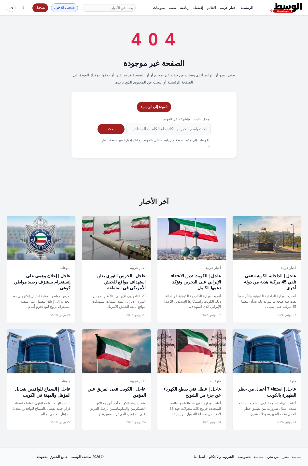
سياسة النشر (292, 457)
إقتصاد (198, 7)
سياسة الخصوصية (250, 457)
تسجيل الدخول (64, 7)
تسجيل (40, 7)
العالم (211, 7)
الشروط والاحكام (221, 457)
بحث (111, 129)
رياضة (184, 7)
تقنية (172, 7)
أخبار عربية (228, 7)
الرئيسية (246, 7)
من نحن (273, 457)
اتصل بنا (199, 457)
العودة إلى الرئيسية (154, 107)
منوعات (159, 7)
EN (11, 8)
